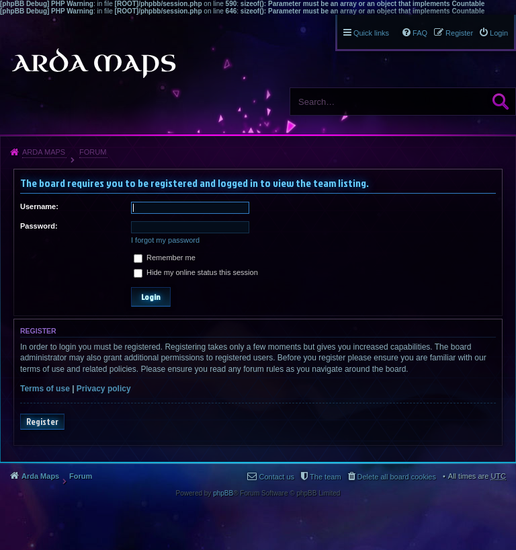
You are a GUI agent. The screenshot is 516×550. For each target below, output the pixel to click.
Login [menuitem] (499, 33)
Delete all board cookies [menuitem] (396, 477)
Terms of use (45, 388)
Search (500, 101)
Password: (39, 226)
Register (42, 422)
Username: (39, 206)
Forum (92, 152)
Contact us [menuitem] (276, 477)
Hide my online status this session (196, 272)
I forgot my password (165, 240)
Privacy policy (104, 388)
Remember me (165, 257)
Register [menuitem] (459, 33)
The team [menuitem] (325, 477)
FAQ (420, 33)
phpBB (223, 493)
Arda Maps (43, 152)
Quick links (371, 33)
